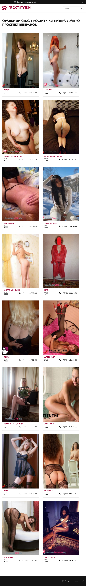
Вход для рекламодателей (26, 2)
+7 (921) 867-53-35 (29, 293)
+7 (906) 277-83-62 (29, 560)
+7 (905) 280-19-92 (29, 93)
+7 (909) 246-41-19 (69, 494)
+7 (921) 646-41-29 (29, 427)
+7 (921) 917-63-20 (69, 160)
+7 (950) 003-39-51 (69, 293)
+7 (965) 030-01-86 (69, 560)
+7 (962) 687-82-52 (29, 360)
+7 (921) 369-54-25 (29, 226)
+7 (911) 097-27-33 (69, 93)
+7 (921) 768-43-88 (69, 427)
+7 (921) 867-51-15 (29, 160)
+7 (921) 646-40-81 (69, 360)
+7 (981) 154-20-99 (69, 226)
